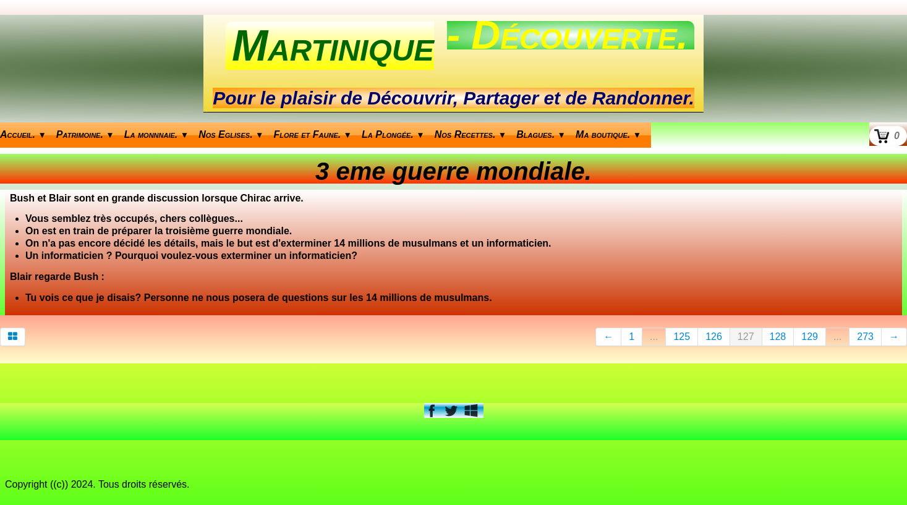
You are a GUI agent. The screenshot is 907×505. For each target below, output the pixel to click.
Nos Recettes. (471, 134)
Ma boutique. (608, 134)
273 (865, 336)
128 (778, 336)
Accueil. (23, 134)
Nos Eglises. (230, 134)
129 (809, 336)
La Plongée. (393, 134)
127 (746, 336)
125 (681, 336)
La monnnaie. (156, 134)
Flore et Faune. (313, 134)
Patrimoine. (85, 134)
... (654, 336)
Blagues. (541, 134)
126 (713, 336)
